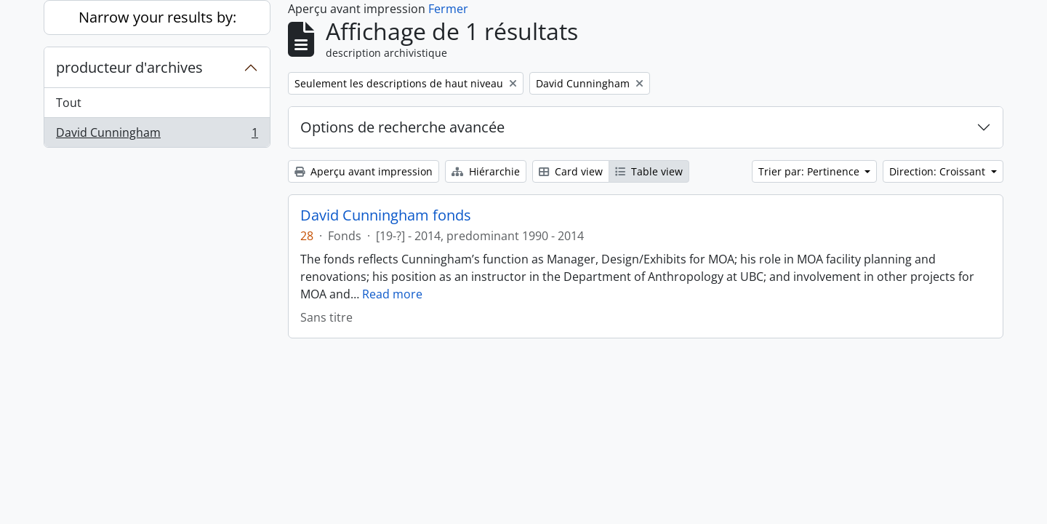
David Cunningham (156, 135)
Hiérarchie (486, 171)
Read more (392, 294)
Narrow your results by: (157, 17)
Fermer (448, 9)
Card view (571, 171)
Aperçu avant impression (363, 171)
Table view (649, 171)
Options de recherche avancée (402, 127)
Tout (68, 103)
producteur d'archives (129, 67)
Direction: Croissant (938, 171)
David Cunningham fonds (385, 215)
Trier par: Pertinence (810, 171)
